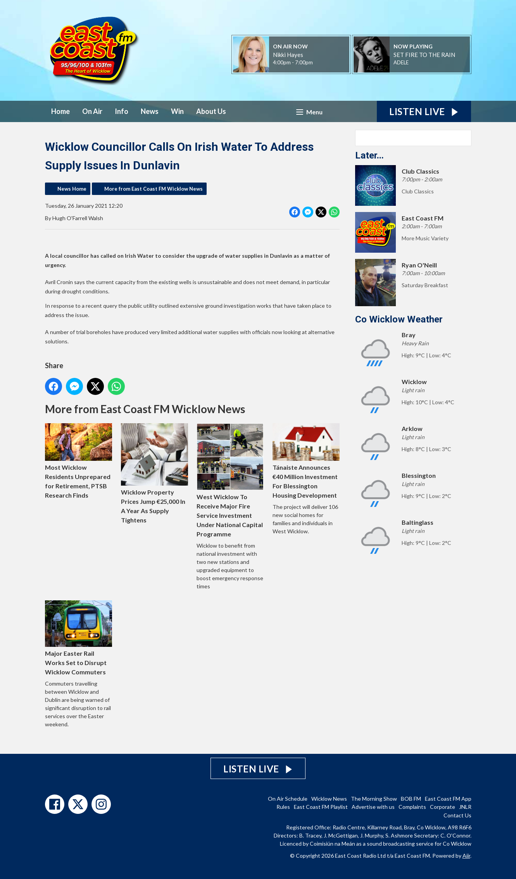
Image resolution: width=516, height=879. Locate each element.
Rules (283, 806)
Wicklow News (329, 798)
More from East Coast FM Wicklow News (153, 189)
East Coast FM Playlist (321, 806)
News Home (71, 189)
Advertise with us (373, 806)
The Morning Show (374, 798)
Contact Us (457, 815)
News (150, 111)
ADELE (401, 62)
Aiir (466, 855)
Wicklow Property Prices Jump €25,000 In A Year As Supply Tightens (154, 473)
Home (60, 111)
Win (177, 111)
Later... (369, 155)
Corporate (442, 806)
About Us (211, 111)
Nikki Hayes (288, 54)
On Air (92, 111)
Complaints (412, 806)
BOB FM (411, 798)
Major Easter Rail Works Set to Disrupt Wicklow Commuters (78, 638)
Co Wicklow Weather (399, 319)
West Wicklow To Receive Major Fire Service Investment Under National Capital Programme (230, 480)
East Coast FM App (448, 798)
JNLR (465, 806)
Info (121, 111)
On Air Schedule (287, 798)
